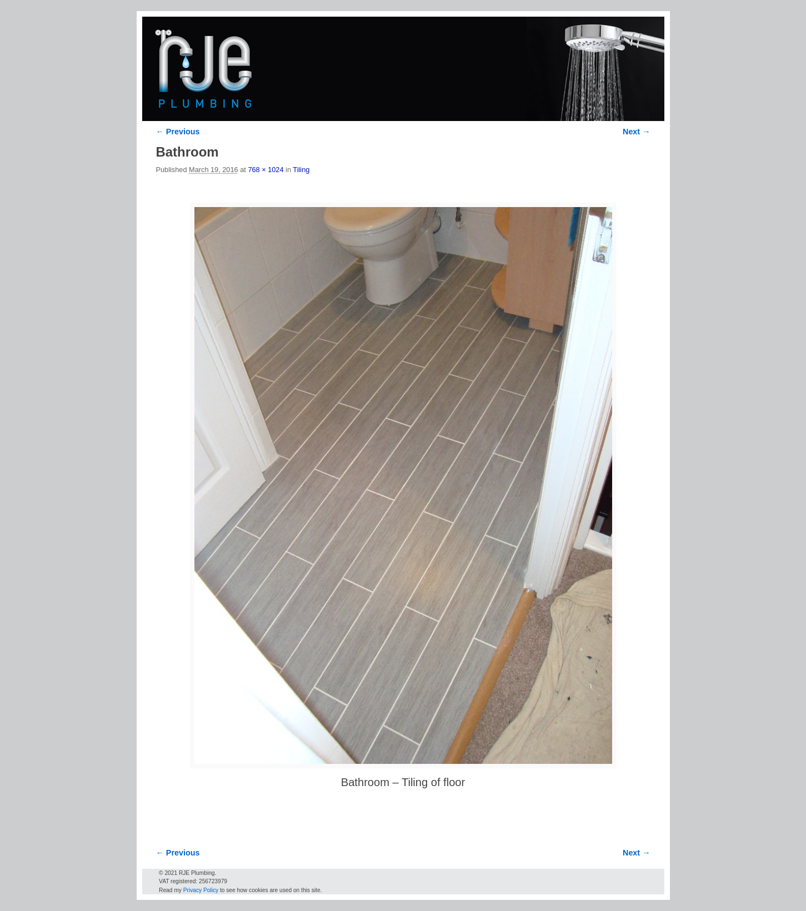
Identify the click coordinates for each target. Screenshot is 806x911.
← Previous (178, 131)
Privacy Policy (200, 890)
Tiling (301, 169)
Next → (636, 131)
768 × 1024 (265, 169)
